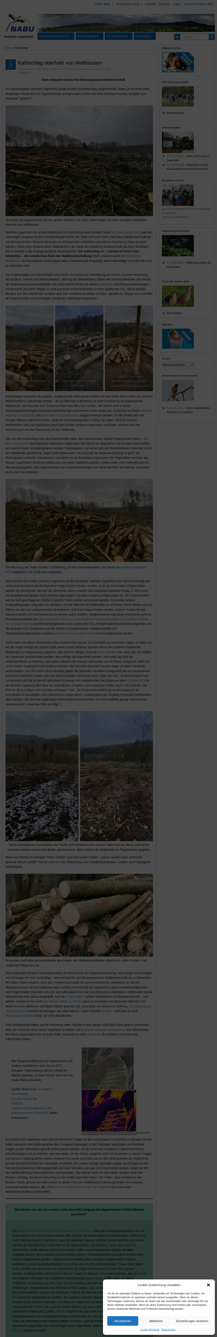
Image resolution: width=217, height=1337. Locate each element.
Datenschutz (168, 1329)
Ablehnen (156, 1321)
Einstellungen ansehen (192, 1321)
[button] (208, 1285)
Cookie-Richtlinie (149, 1329)
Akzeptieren (122, 1321)
